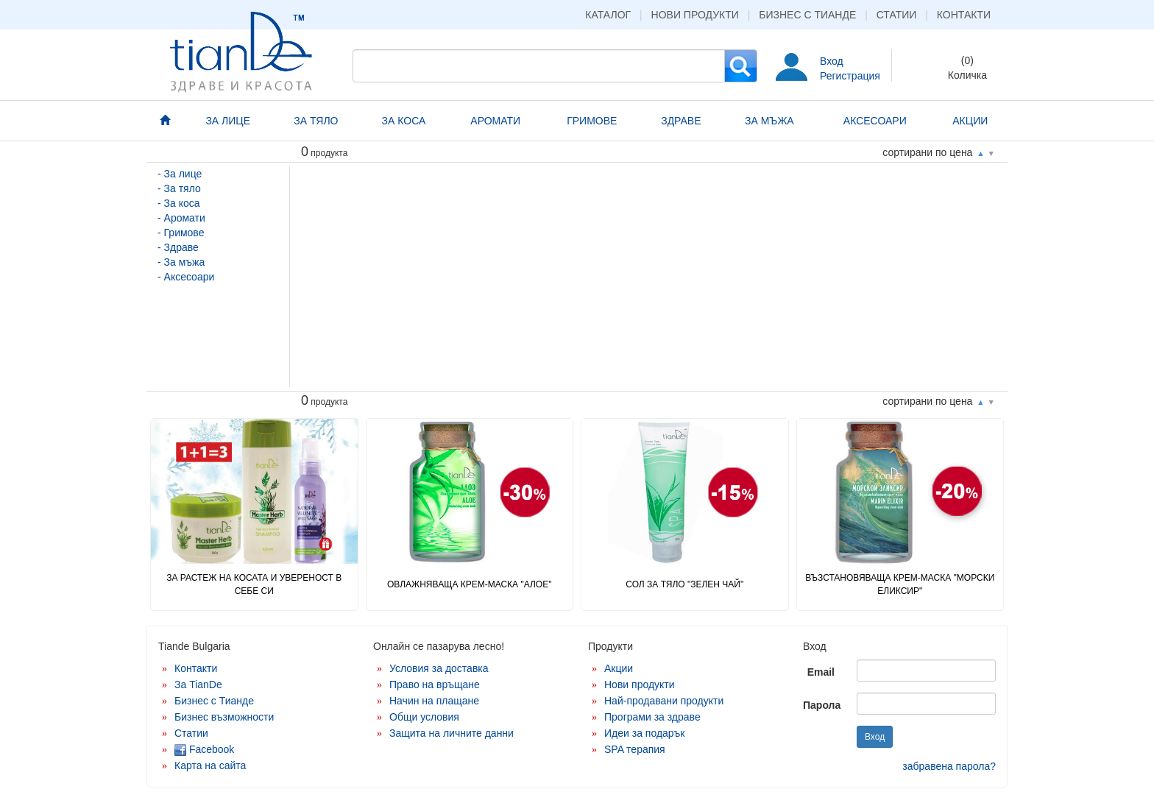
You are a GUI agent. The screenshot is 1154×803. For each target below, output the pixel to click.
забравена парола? (949, 766)
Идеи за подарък (644, 733)
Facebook (204, 749)
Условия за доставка (439, 668)
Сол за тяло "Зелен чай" (684, 584)
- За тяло (179, 188)
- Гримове (180, 232)
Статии (897, 15)
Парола (821, 705)
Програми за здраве (652, 717)
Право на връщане (434, 684)
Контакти (964, 15)
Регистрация (850, 76)
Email (821, 672)
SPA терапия (634, 749)
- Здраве (178, 247)
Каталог (608, 15)
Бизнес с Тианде (807, 15)
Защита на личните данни (451, 733)
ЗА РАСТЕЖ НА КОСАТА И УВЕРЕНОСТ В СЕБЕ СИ (253, 584)
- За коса (178, 203)
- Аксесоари (185, 277)
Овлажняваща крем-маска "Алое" (469, 584)
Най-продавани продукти (663, 701)
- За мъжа (181, 262)
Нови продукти (695, 15)
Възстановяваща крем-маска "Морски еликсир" (899, 584)
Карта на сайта (210, 765)
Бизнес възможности (224, 717)
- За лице (179, 174)
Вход (831, 61)
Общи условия (424, 717)
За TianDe (198, 684)
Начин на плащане (434, 701)
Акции (618, 668)
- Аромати (181, 218)
